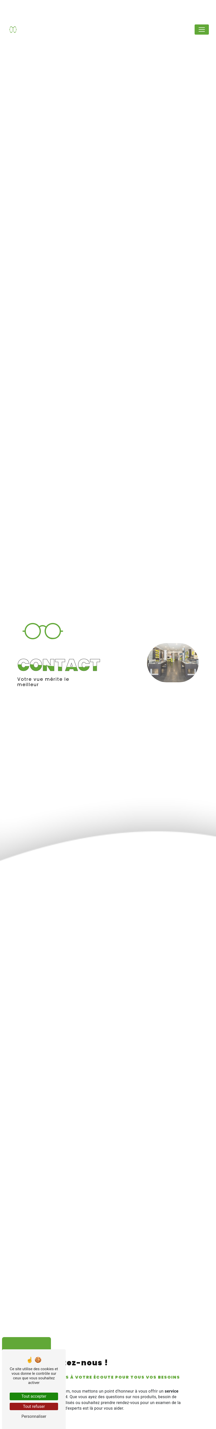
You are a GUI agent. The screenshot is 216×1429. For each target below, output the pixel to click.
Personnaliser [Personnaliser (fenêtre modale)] (33, 1416)
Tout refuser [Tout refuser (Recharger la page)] (34, 1406)
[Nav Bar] (202, 29)
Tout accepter (33, 1396)
